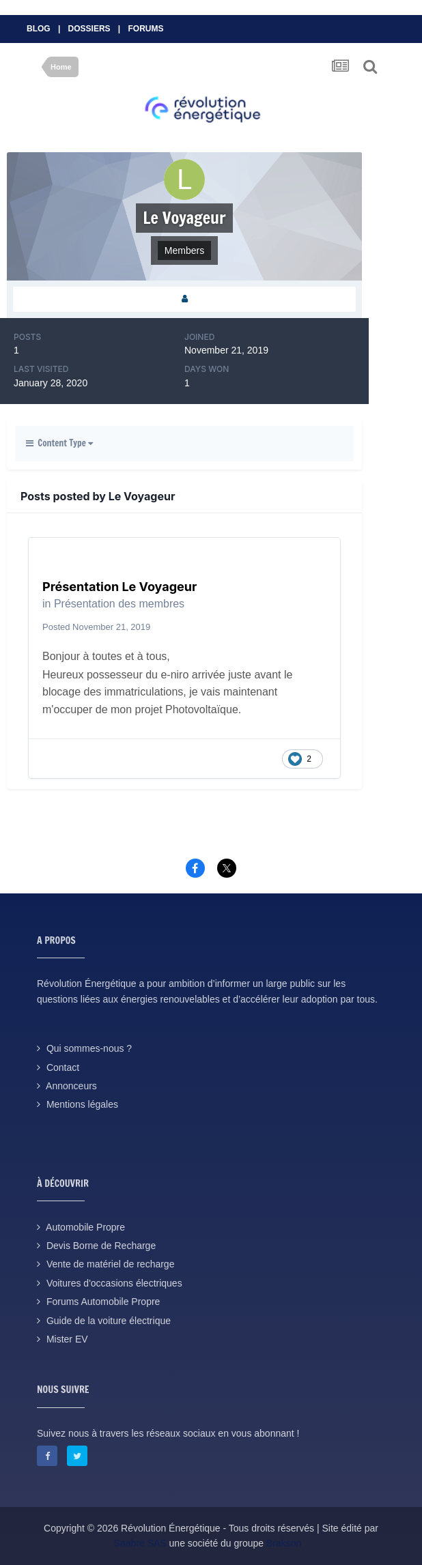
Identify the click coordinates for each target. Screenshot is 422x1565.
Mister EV (67, 1339)
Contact (62, 1067)
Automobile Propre (85, 1227)
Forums (146, 28)
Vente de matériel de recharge (110, 1264)
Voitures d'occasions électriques (114, 1283)
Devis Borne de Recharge (101, 1245)
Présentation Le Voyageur (119, 586)
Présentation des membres (119, 603)
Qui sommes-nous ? (89, 1048)
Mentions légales (82, 1104)
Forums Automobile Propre (103, 1301)
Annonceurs (71, 1085)
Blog (39, 28)
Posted (96, 627)
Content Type (59, 443)
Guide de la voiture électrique (108, 1320)
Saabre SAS (140, 1543)
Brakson (283, 1543)
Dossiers (89, 28)
